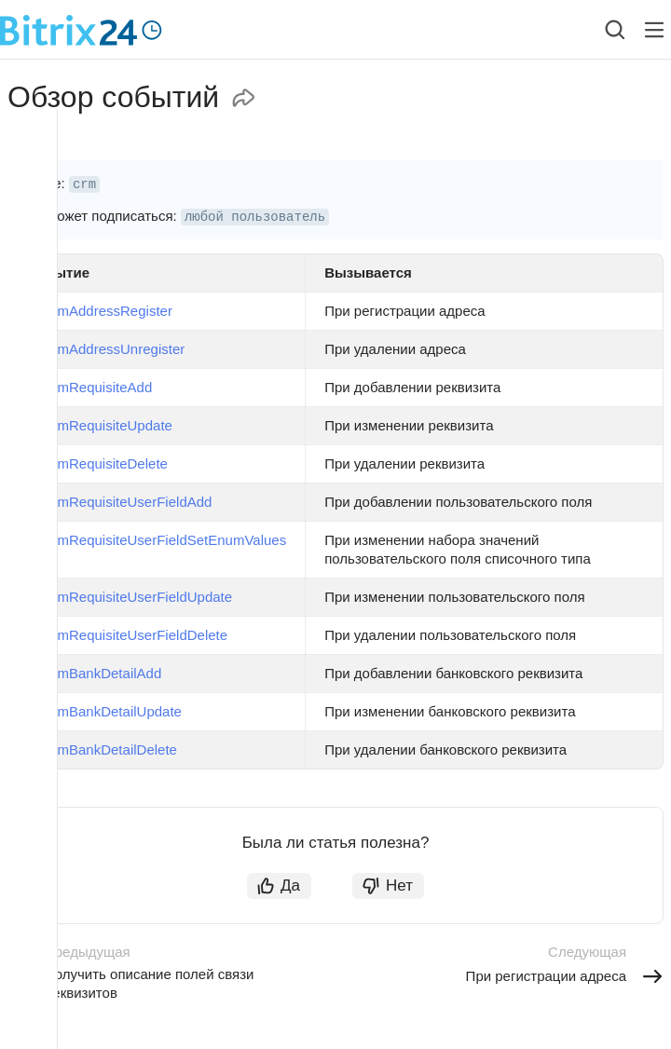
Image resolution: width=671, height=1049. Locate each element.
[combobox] (600, 30)
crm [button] (84, 184)
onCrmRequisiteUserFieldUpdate (129, 597)
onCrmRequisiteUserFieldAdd (119, 502)
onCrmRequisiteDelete (97, 463)
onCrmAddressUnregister (106, 349)
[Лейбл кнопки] (654, 30)
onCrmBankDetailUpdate (104, 711)
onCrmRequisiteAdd (89, 387)
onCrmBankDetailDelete (102, 749)
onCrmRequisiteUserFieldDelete (127, 635)
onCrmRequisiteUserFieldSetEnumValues (156, 540)
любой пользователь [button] (255, 217)
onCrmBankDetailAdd (94, 673)
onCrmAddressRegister (99, 311)
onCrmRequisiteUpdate (99, 425)
